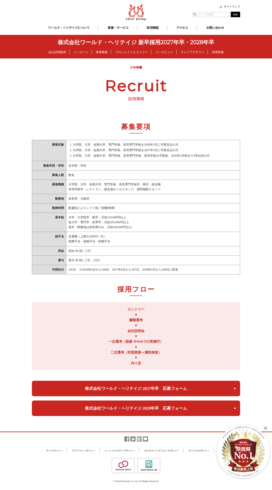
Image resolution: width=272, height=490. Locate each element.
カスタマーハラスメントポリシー (161, 450)
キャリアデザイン (192, 52)
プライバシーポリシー (83, 450)
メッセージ (81, 52)
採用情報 (153, 27)
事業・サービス (118, 27)
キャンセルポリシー (199, 450)
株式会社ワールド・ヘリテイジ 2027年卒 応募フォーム (136, 388)
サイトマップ (232, 7)
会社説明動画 (57, 52)
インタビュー (164, 52)
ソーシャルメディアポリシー (120, 450)
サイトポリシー (54, 450)
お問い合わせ (215, 27)
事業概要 (102, 52)
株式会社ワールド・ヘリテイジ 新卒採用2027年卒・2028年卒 (136, 42)
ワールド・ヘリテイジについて (69, 27)
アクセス (182, 27)
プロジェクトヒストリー (131, 52)
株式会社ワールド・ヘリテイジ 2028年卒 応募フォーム (136, 408)
